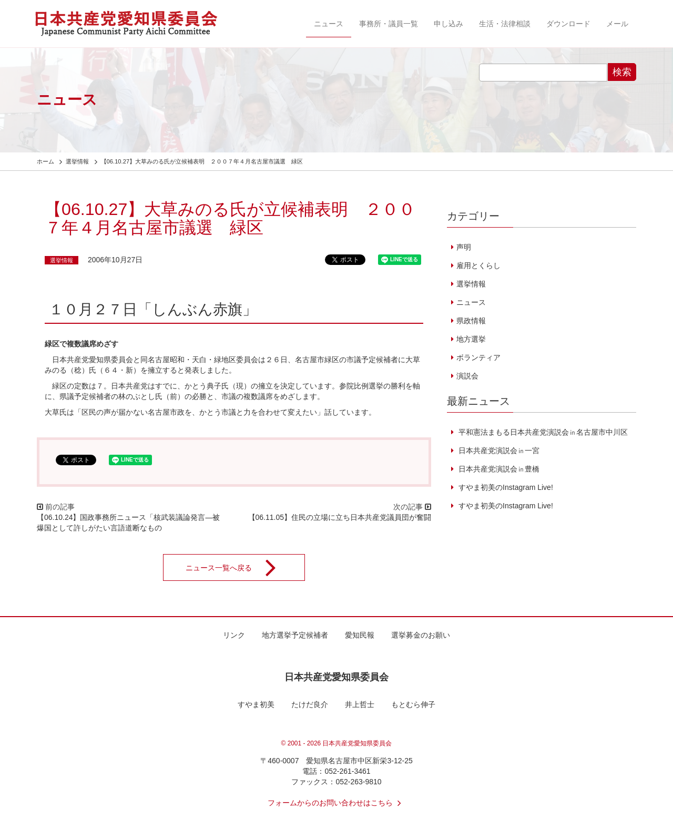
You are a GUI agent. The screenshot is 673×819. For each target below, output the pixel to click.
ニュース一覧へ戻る (238, 567)
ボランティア (478, 357)
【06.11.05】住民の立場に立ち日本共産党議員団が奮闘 (340, 517)
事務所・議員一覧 (388, 23)
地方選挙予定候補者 (295, 635)
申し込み (448, 23)
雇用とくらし (478, 265)
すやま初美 (256, 704)
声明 (463, 247)
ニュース (328, 23)
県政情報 (471, 320)
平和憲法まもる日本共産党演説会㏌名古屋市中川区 (542, 432)
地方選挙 (471, 339)
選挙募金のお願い (420, 635)
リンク (234, 635)
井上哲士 (359, 704)
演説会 (467, 376)
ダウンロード (568, 23)
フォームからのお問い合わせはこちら (336, 802)
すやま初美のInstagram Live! (504, 487)
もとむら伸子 (413, 704)
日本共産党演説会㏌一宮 (497, 450)
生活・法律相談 (505, 23)
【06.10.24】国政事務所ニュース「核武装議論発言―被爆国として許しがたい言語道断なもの (128, 522)
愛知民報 (359, 635)
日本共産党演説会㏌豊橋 (497, 469)
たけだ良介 (309, 704)
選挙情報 (61, 260)
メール (617, 23)
